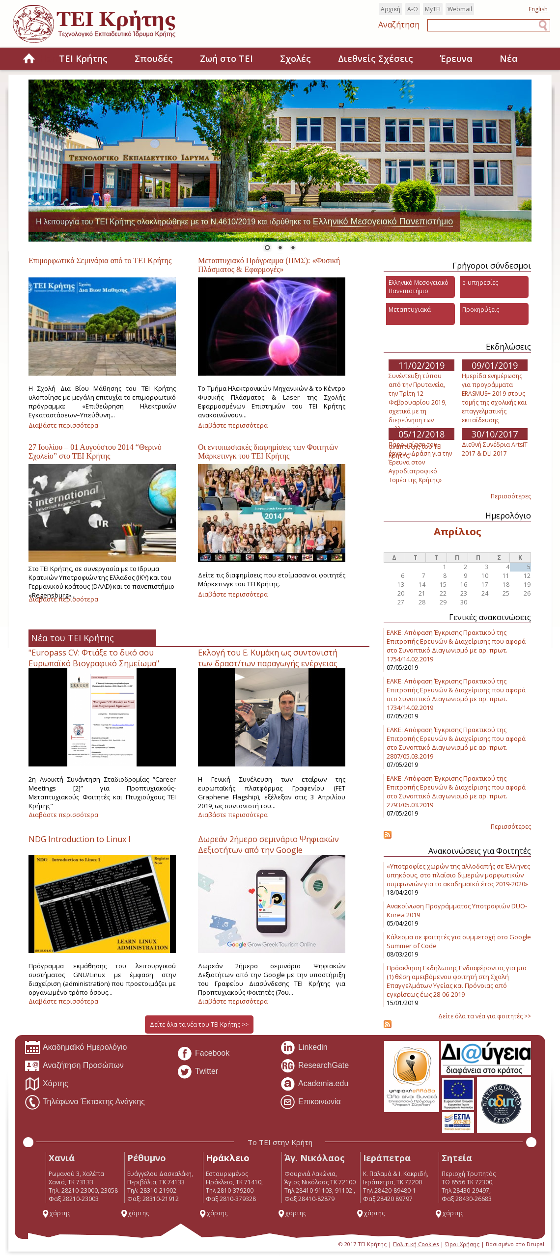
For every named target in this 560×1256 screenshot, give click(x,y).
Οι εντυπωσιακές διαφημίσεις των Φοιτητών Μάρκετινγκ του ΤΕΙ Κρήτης (268, 451)
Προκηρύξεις (480, 309)
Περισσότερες (511, 496)
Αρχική (390, 9)
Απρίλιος (457, 531)
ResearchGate (314, 1066)
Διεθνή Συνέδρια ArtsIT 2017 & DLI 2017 (495, 449)
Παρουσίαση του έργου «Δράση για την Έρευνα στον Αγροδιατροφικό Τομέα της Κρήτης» (420, 462)
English (538, 9)
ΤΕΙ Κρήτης (83, 58)
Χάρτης (46, 1084)
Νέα (509, 58)
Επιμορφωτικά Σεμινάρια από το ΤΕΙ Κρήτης (99, 260)
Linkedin (304, 1048)
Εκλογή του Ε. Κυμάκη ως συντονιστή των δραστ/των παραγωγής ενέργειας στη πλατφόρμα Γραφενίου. (267, 663)
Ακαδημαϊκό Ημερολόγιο (76, 1048)
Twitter (197, 1072)
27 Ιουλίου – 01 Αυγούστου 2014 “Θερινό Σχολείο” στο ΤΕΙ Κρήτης (95, 451)
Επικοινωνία (310, 1102)
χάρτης (56, 1213)
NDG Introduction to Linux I (79, 839)
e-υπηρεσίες (480, 282)
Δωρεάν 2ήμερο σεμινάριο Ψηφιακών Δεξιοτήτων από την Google (268, 844)
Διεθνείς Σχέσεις (375, 58)
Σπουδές (154, 58)
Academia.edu (314, 1084)
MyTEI (433, 9)
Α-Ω (412, 9)
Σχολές (295, 58)
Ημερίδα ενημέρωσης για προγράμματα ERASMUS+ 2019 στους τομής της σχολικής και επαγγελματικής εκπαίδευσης (494, 398)
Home (29, 59)
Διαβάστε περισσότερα (63, 425)
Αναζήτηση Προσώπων (74, 1066)
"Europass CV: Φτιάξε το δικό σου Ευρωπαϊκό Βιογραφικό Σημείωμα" (93, 658)
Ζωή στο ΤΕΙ (226, 58)
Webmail (460, 9)
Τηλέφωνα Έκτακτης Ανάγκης (85, 1102)
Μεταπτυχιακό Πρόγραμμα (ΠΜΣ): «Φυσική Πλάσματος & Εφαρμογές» (269, 264)
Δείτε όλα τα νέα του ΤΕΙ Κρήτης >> (199, 1024)
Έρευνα (456, 58)
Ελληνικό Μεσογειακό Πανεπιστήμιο (383, 221)
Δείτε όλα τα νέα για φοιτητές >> (484, 1016)
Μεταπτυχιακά (410, 309)
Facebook (203, 1054)
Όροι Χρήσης (462, 1244)
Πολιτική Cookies (416, 1244)
